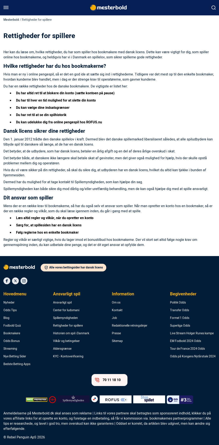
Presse (116, 333)
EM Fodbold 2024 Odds (185, 341)
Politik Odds (178, 303)
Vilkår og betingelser (66, 341)
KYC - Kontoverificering (68, 356)
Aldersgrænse (62, 349)
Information (123, 294)
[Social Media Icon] (6, 280)
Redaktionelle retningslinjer (129, 326)
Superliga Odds (180, 326)
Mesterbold (11, 20)
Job (114, 318)
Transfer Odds (179, 310)
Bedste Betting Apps (16, 364)
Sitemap (117, 341)
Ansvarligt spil (66, 294)
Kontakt (117, 310)
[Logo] (22, 268)
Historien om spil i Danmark (71, 333)
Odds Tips (10, 310)
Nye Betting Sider (14, 356)
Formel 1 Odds (179, 318)
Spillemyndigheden (65, 318)
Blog (6, 318)
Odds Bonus (11, 341)
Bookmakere (11, 333)
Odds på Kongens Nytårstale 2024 (193, 356)
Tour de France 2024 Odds (187, 349)
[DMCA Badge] (36, 399)
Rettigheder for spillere (68, 326)
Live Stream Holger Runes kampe (192, 333)
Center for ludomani (66, 310)
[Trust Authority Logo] (73, 399)
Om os (116, 303)
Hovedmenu (14, 294)
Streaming (10, 349)
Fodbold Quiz (12, 326)
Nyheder (9, 303)
